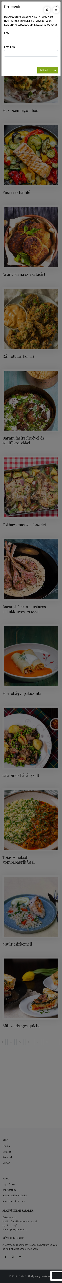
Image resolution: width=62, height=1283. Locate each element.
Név (6, 32)
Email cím (10, 47)
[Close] (57, 6)
